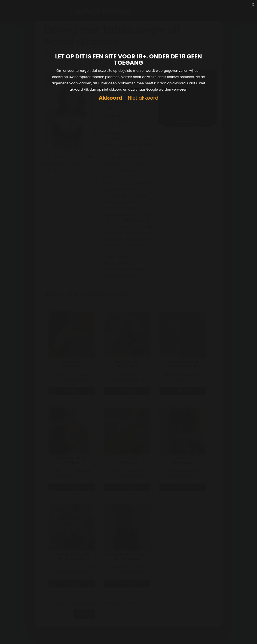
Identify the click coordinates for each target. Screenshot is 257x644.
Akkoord (110, 98)
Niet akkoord (143, 98)
